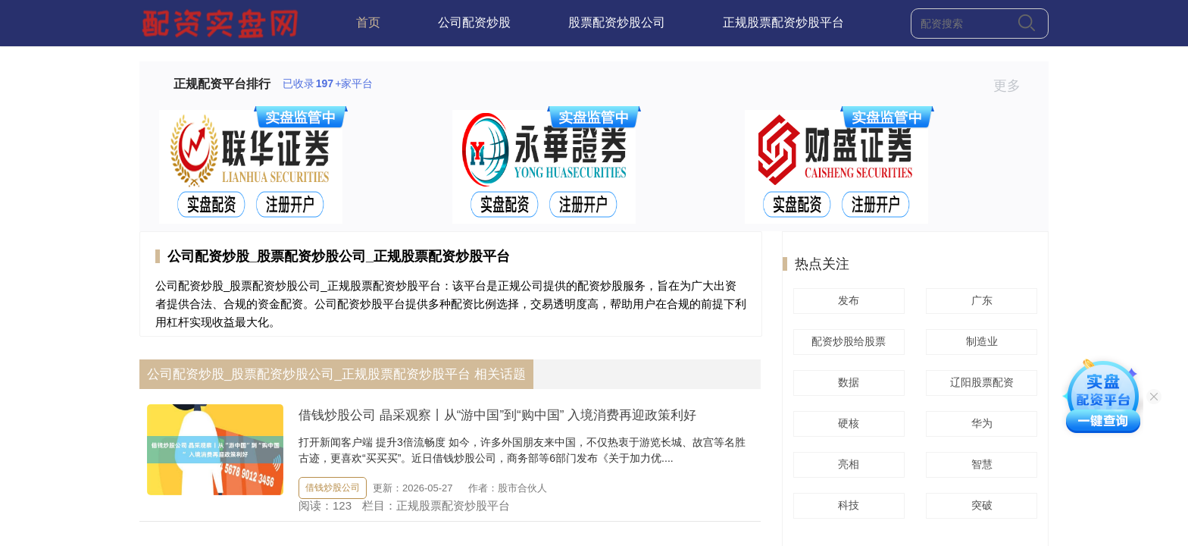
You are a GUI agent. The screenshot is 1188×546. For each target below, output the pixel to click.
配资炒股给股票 (846, 341)
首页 (368, 22)
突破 (979, 505)
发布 (846, 300)
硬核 (846, 423)
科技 (846, 505)
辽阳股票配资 (980, 382)
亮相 (846, 464)
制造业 (980, 341)
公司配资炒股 (474, 22)
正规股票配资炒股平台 (783, 22)
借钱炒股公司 (332, 487)
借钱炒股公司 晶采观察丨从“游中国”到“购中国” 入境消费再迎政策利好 (497, 415)
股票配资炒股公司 (616, 22)
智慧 (979, 464)
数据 (846, 382)
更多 (1013, 85)
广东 (979, 300)
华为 (979, 423)
